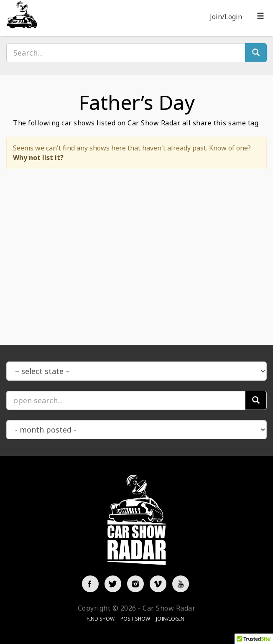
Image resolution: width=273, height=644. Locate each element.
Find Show (101, 618)
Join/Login (226, 16)
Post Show (135, 618)
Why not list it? (38, 157)
